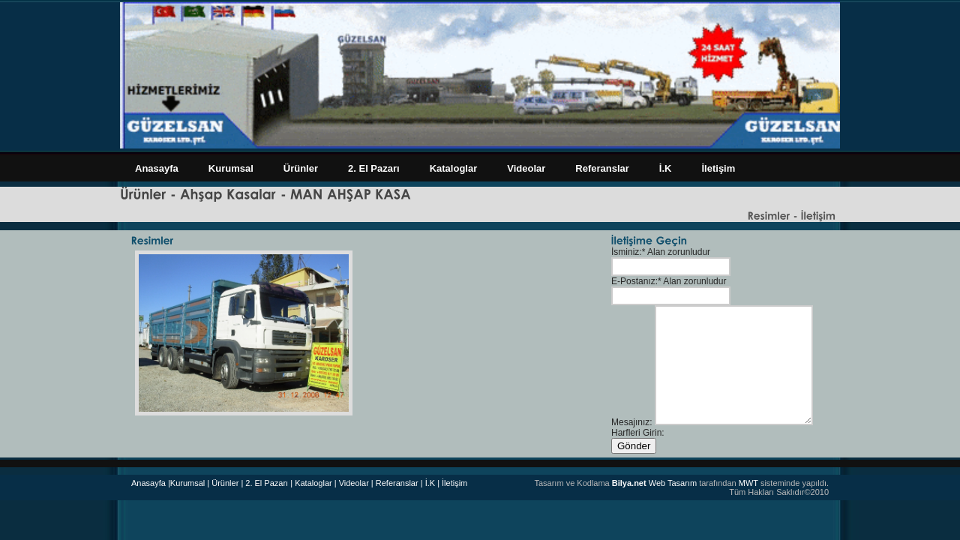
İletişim (718, 168)
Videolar (526, 168)
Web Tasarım (654, 483)
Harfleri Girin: (637, 433)
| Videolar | (354, 483)
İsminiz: (626, 252)
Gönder (633, 446)
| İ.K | (430, 483)
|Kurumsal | (188, 483)
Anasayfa (156, 168)
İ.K (665, 168)
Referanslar (602, 168)
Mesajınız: (631, 422)
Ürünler (301, 168)
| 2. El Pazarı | (266, 483)
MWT (748, 483)
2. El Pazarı (374, 168)
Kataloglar (454, 168)
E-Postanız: (634, 281)
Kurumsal (231, 168)
